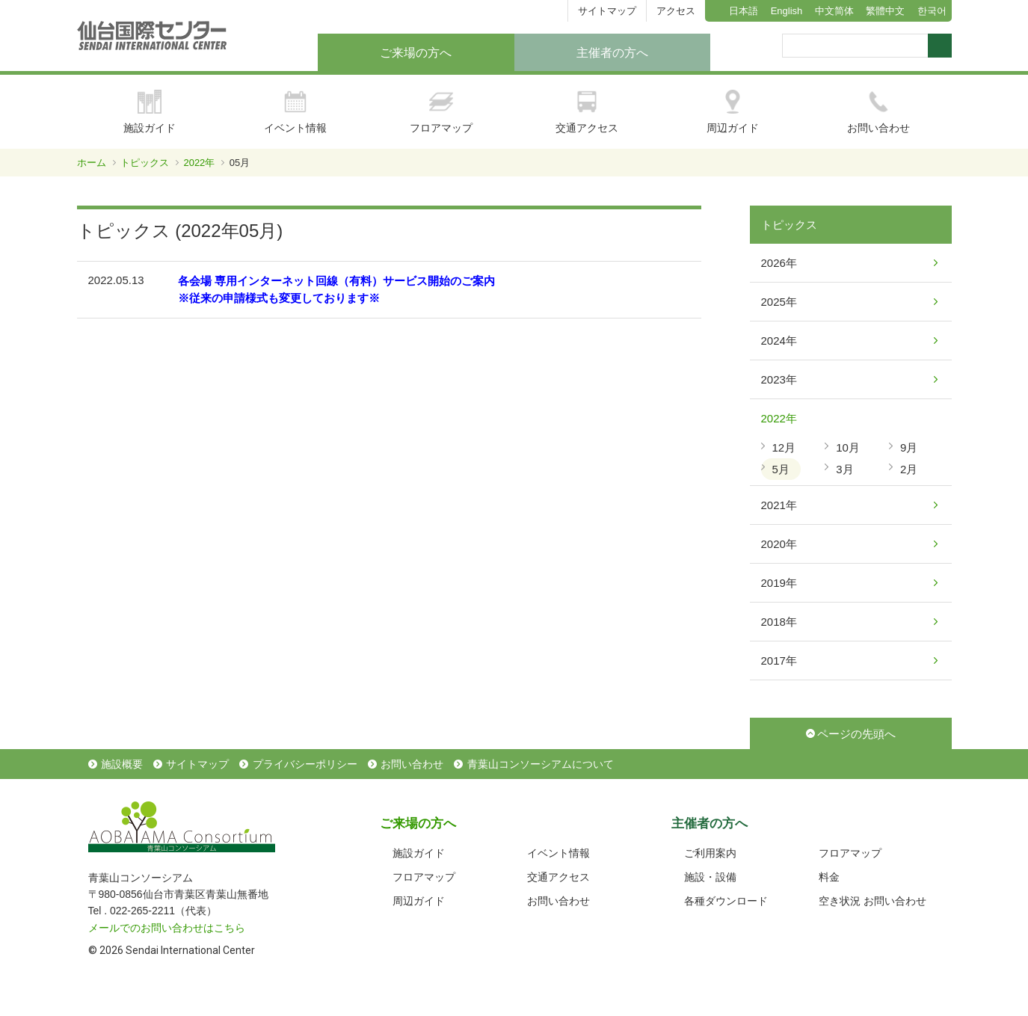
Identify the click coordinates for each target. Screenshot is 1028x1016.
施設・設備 (710, 877)
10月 (848, 447)
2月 (908, 469)
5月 (781, 469)
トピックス (144, 162)
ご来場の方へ (416, 52)
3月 (844, 469)
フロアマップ (441, 112)
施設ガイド (149, 112)
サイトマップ (607, 10)
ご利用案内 (710, 853)
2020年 (779, 544)
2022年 (199, 162)
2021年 (779, 505)
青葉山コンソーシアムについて (540, 764)
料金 (829, 877)
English (787, 10)
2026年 (779, 262)
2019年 (779, 582)
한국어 (932, 10)
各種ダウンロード (726, 901)
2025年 (779, 301)
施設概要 (122, 764)
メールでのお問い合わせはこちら (166, 928)
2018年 (779, 621)
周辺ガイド (733, 112)
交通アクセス (586, 112)
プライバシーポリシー (305, 764)
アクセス (675, 10)
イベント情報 (295, 112)
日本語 (743, 10)
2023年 (779, 379)
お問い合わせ (878, 112)
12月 (784, 447)
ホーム (91, 162)
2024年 (779, 340)
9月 (908, 447)
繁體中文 (885, 10)
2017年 (779, 660)
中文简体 (834, 10)
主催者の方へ (612, 52)
